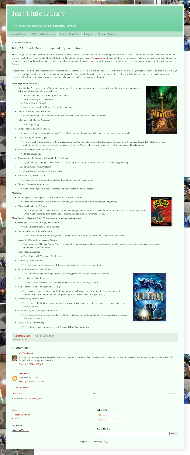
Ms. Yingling (24, 353)
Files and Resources (108, 34)
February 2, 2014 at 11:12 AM (31, 381)
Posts (102, 415)
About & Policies (18, 34)
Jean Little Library (38, 13)
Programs (88, 34)
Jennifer (22, 374)
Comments (104, 420)
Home (95, 393)
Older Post (173, 393)
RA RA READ (24, 340)
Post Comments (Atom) (33, 399)
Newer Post (17, 393)
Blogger (106, 441)
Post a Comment (23, 388)
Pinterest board (98, 58)
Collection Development (43, 34)
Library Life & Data (69, 34)
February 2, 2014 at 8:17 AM (31, 364)
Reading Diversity (22, 415)
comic (17, 418)
